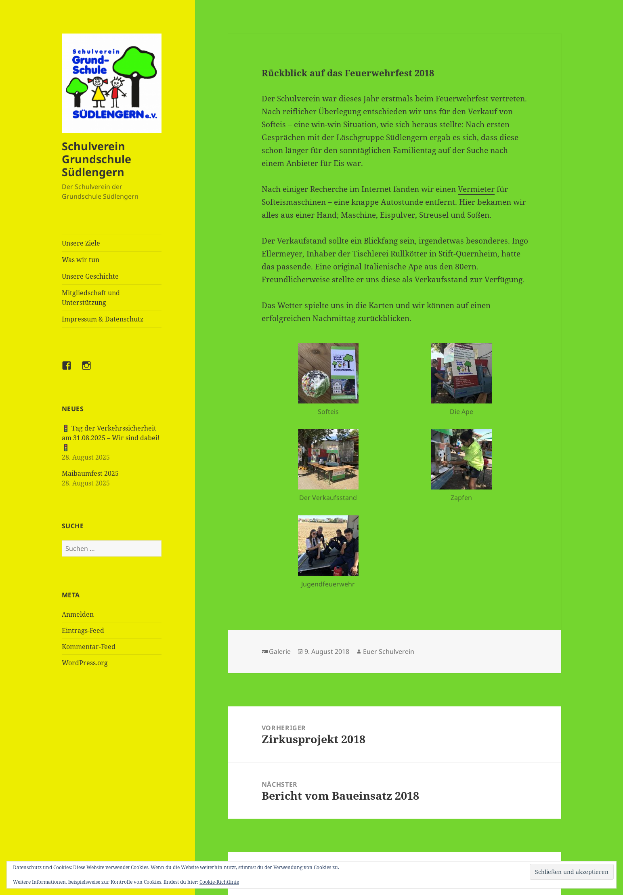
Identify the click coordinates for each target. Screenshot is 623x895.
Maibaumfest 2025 (90, 473)
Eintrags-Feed (83, 630)
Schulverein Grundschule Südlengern (96, 159)
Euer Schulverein (388, 651)
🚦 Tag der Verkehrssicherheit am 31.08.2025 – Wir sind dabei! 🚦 (110, 438)
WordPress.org (85, 662)
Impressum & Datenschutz (102, 319)
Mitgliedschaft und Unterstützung (91, 297)
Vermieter (476, 189)
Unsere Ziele (81, 243)
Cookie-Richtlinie (219, 881)
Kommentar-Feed (88, 646)
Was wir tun (80, 259)
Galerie (280, 651)
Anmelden (78, 614)
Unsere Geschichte (90, 276)
